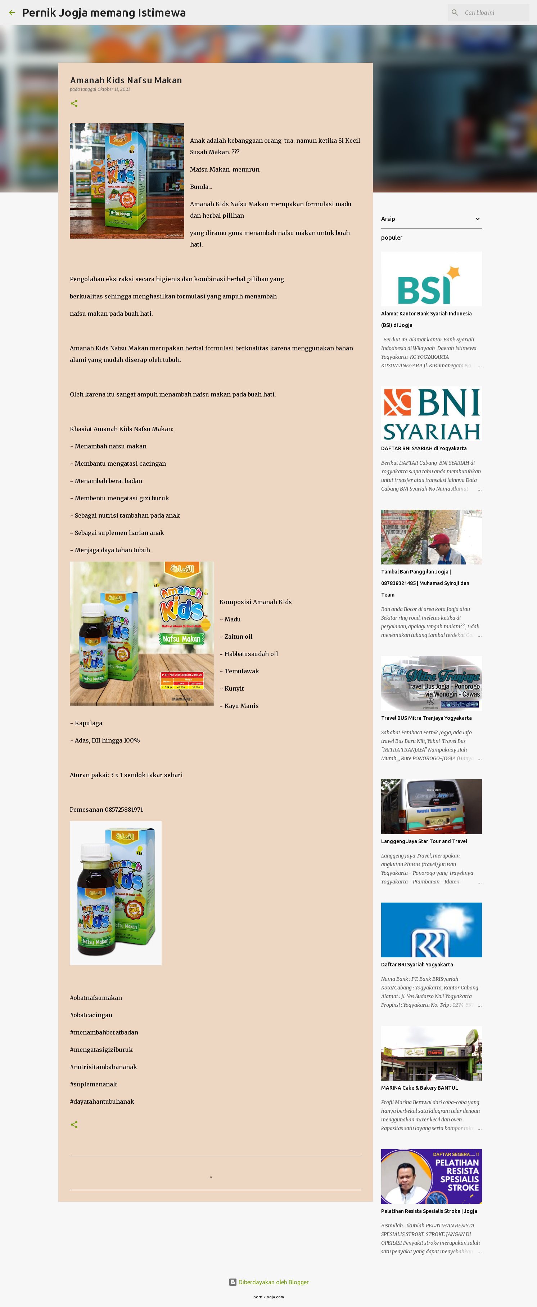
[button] (74, 104)
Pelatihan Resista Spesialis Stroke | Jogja (429, 1211)
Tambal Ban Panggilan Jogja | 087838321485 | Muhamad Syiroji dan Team (425, 583)
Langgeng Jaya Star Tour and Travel (424, 841)
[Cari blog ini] (491, 12)
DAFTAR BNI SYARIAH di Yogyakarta (424, 448)
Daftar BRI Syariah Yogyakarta (417, 964)
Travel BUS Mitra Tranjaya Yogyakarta (426, 718)
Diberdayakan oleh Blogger (269, 1282)
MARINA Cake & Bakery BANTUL (419, 1088)
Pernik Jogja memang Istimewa (104, 12)
